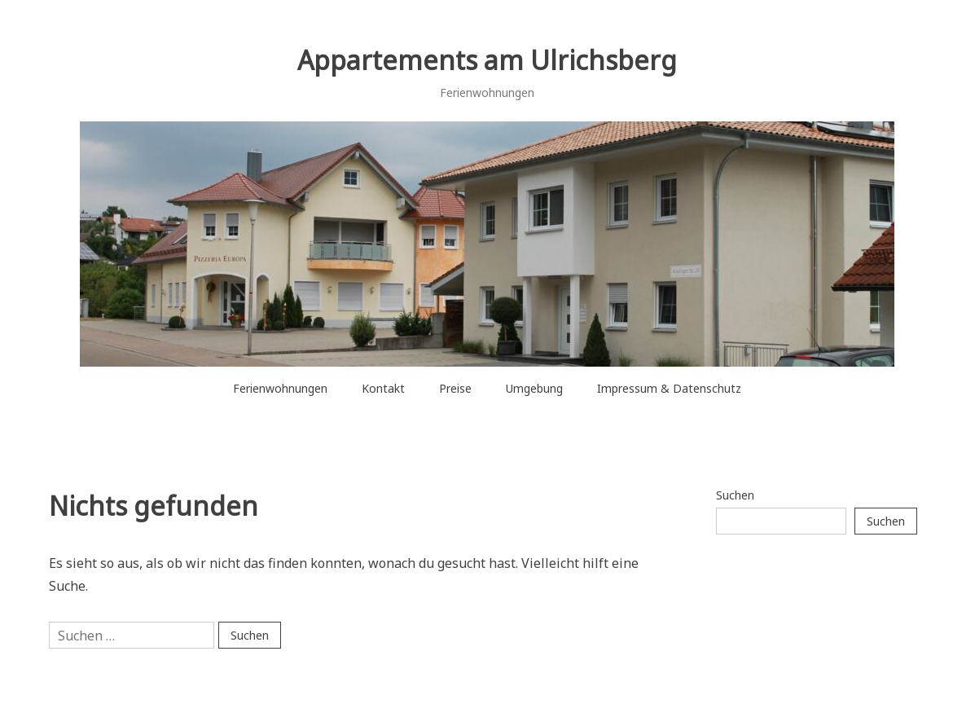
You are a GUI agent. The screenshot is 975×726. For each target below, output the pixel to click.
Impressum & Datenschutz (669, 388)
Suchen (735, 495)
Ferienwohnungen (280, 388)
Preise (455, 388)
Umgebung (534, 388)
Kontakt (383, 388)
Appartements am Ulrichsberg (487, 59)
